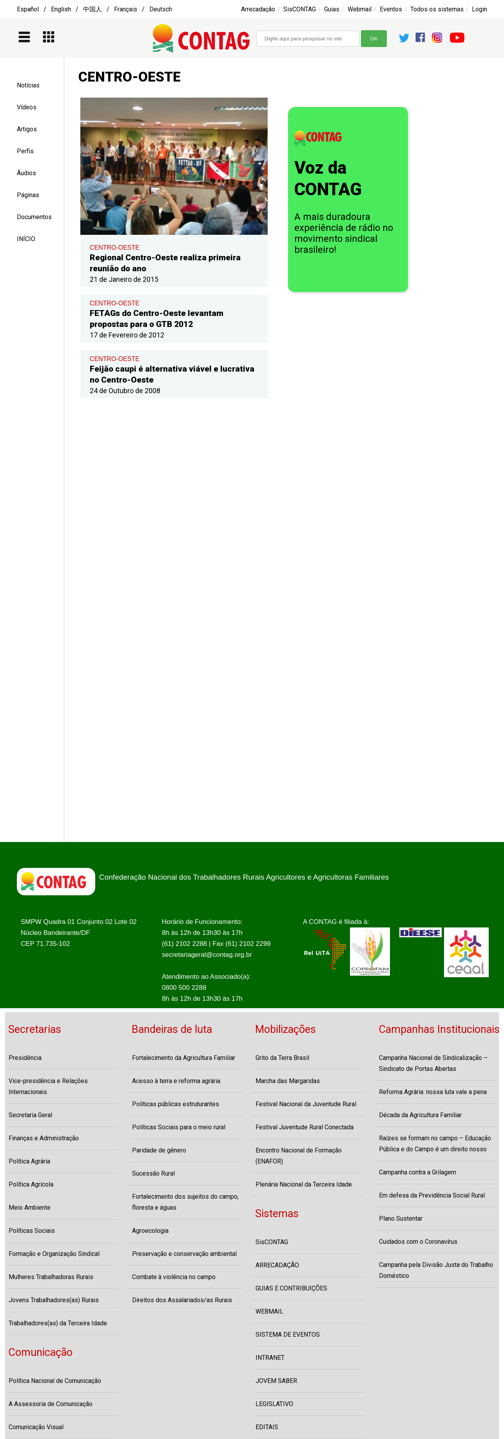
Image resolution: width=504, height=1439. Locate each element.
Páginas (28, 195)
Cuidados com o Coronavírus (418, 1241)
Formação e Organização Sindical (54, 1254)
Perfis (25, 151)
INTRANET (270, 1357)
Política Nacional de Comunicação (55, 1381)
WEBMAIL (269, 1311)
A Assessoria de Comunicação (50, 1404)
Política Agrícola (31, 1184)
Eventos (391, 9)
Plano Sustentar (400, 1218)
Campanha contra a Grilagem (417, 1172)
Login (479, 9)
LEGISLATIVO (274, 1404)
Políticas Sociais (32, 1230)
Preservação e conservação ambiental (184, 1254)
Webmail (360, 9)
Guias (331, 9)
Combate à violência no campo (174, 1277)
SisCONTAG (299, 9)
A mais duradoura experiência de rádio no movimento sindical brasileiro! (343, 233)
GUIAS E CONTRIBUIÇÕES (291, 1288)
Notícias (28, 85)
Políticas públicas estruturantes (175, 1104)
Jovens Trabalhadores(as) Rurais (54, 1300)
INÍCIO (26, 239)
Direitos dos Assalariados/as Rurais (182, 1300)
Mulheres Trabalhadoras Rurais (51, 1277)
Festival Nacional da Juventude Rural (306, 1104)
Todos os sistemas (437, 9)
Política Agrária (29, 1161)
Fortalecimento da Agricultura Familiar (183, 1058)
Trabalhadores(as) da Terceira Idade (58, 1323)
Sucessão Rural (153, 1173)
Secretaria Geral (30, 1115)
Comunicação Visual (36, 1427)
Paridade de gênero (159, 1150)
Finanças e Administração (44, 1138)
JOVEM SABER (276, 1381)
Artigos (27, 129)
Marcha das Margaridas (288, 1081)
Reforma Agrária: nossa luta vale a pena (433, 1092)
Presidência (25, 1058)
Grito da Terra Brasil (282, 1058)
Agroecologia (150, 1230)
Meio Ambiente (30, 1207)
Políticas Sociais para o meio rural (178, 1127)
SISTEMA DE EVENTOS (288, 1334)
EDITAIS (267, 1427)
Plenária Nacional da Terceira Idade (304, 1184)
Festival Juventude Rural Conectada (305, 1127)
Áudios (26, 173)
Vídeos (26, 107)
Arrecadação (258, 9)
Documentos (34, 217)
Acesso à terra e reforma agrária (176, 1081)
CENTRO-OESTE (115, 247)
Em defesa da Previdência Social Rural (432, 1195)
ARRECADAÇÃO (277, 1265)
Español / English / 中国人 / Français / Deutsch (94, 9)
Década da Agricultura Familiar (420, 1115)
